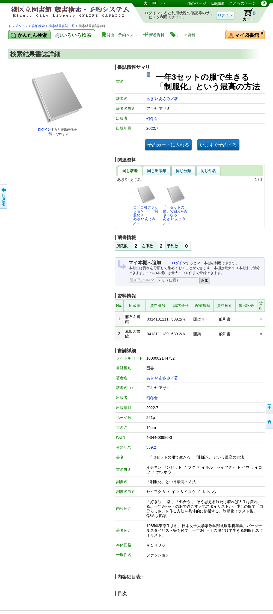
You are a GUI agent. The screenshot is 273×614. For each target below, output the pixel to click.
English (217, 3)
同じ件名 (208, 171)
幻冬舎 (152, 118)
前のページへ (4, 196)
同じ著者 (130, 171)
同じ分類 (183, 171)
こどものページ (242, 3)
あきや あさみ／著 (162, 98)
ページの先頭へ (269, 406)
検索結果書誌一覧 (62, 26)
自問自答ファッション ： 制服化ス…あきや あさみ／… (145, 205)
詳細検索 (38, 26)
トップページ (18, 26)
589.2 (151, 447)
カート (247, 14)
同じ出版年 (156, 171)
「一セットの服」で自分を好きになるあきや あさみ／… (175, 205)
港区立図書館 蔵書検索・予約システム (65, 11)
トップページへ (269, 421)
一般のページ (194, 3)
